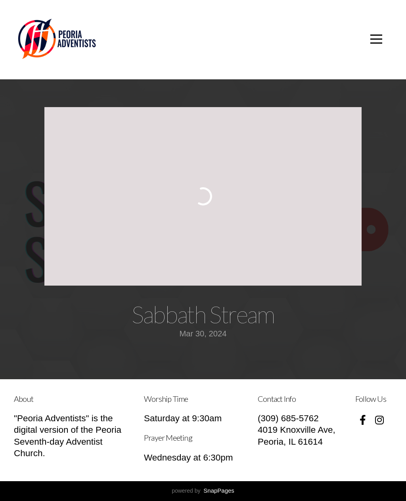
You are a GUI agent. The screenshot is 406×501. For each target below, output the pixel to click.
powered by (203, 491)
